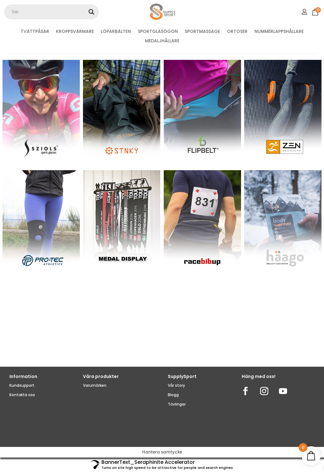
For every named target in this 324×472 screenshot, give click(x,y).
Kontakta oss (22, 394)
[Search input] (48, 12)
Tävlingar (177, 404)
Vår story (176, 385)
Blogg (173, 394)
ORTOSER (237, 31)
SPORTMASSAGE (202, 31)
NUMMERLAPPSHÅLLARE (279, 31)
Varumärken (94, 385)
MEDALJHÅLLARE (162, 41)
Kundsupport (21, 385)
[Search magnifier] (91, 12)
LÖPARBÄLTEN (116, 31)
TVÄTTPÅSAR (35, 31)
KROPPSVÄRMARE (75, 31)
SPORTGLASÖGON (158, 31)
